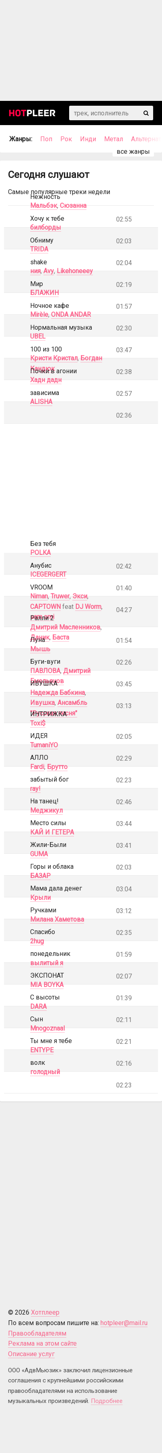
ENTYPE (41, 1050)
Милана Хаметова (57, 919)
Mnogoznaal (47, 1028)
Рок (66, 139)
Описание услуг (31, 1354)
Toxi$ (37, 723)
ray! (35, 788)
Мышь (40, 649)
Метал (113, 139)
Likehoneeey (75, 271)
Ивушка (42, 703)
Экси (79, 596)
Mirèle (39, 314)
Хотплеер (45, 1312)
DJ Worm (88, 606)
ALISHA (41, 402)
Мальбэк (43, 205)
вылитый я (46, 963)
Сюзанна (73, 205)
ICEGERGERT (48, 574)
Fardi (37, 767)
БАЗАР (40, 876)
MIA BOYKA (47, 985)
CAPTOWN (45, 606)
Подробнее (107, 1401)
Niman (39, 596)
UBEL (37, 336)
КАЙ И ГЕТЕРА (52, 832)
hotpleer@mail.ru (124, 1323)
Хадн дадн (46, 380)
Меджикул (46, 810)
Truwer (60, 596)
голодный (45, 1072)
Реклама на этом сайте (42, 1343)
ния (35, 271)
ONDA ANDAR (71, 314)
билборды (45, 227)
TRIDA (39, 249)
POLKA (40, 552)
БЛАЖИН (44, 293)
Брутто (57, 767)
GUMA (39, 854)
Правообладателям (37, 1333)
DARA (38, 1006)
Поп (46, 139)
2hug (37, 941)
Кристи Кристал (54, 358)
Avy (48, 271)
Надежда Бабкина (57, 692)
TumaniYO (44, 745)
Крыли (40, 897)
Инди (88, 139)
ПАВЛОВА (45, 671)
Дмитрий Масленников (65, 627)
